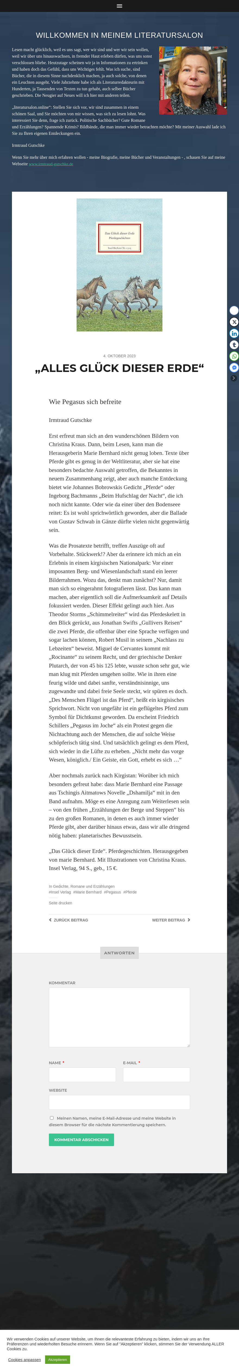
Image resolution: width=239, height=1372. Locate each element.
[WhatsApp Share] (234, 356)
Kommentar (62, 982)
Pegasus (113, 892)
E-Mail (131, 1062)
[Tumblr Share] (234, 345)
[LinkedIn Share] (234, 333)
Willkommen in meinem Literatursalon (119, 35)
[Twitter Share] (234, 322)
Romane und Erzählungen (92, 886)
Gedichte (60, 886)
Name (56, 1062)
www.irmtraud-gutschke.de (52, 164)
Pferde (131, 892)
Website (58, 1090)
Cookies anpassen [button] (24, 1360)
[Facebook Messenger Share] (234, 368)
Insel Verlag (61, 892)
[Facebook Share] (234, 310)
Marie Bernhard (89, 892)
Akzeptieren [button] (57, 1360)
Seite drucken (60, 903)
